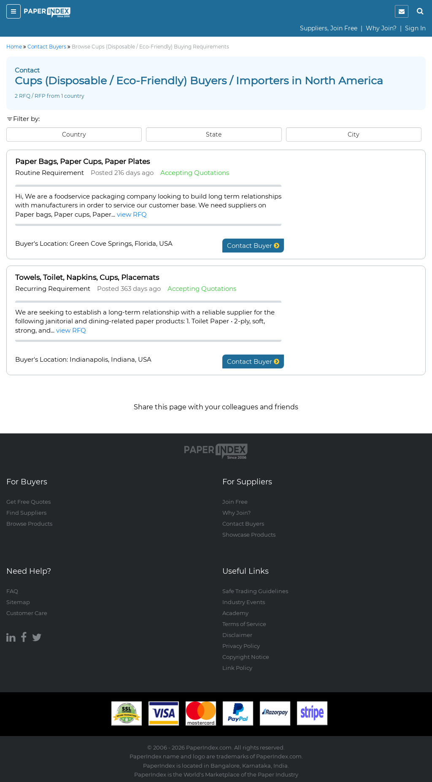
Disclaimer (237, 635)
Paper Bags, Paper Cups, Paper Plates (82, 161)
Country (74, 134)
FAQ (12, 591)
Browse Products (29, 523)
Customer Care (26, 613)
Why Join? (381, 28)
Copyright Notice (245, 656)
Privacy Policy (241, 645)
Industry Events (243, 602)
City (353, 134)
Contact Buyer (253, 246)
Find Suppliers (26, 512)
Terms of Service (244, 624)
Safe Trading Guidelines (255, 591)
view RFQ (132, 214)
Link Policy (237, 667)
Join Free (235, 501)
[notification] (401, 11)
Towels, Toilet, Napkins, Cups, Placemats (87, 277)
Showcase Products (248, 534)
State (213, 134)
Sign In (415, 28)
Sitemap (18, 602)
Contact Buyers (243, 523)
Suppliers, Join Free (328, 28)
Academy (235, 613)
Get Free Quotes (28, 501)
